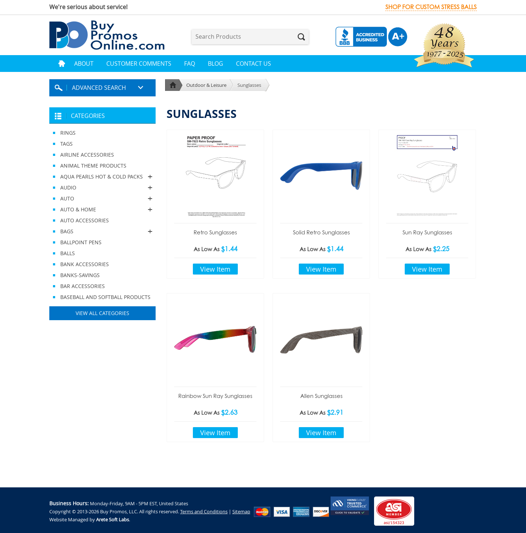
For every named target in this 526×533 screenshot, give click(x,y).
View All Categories (102, 313)
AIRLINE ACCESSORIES (87, 154)
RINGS (68, 132)
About (84, 64)
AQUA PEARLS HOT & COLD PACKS (102, 176)
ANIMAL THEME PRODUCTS (93, 165)
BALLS (67, 253)
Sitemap (241, 511)
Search (301, 37)
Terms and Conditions (204, 511)
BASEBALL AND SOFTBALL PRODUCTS (105, 297)
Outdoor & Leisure (206, 85)
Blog (215, 64)
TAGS (66, 143)
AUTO (102, 198)
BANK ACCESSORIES (84, 264)
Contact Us (253, 64)
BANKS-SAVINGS (80, 275)
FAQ (189, 64)
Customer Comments (138, 64)
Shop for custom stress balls (431, 7)
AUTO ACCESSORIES (84, 220)
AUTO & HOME (102, 209)
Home (61, 63)
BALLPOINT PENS (81, 242)
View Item (215, 269)
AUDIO (102, 187)
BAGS (102, 231)
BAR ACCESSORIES (82, 286)
